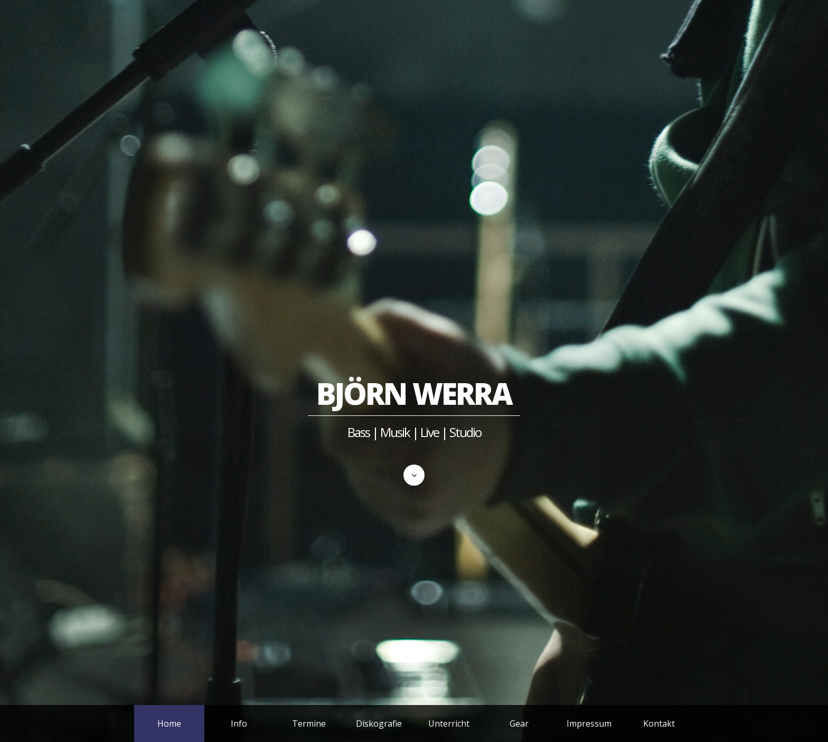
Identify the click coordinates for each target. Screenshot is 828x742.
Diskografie (379, 723)
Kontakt (659, 723)
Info (239, 723)
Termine (309, 723)
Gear (519, 723)
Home (169, 723)
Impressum (589, 723)
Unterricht (448, 723)
